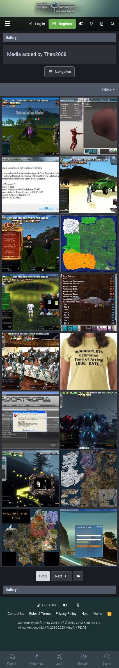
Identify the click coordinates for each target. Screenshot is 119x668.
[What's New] (101, 24)
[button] (7, 24)
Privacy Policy (66, 614)
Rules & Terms (40, 614)
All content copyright (52, 627)
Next (61, 576)
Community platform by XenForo (59, 623)
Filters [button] (107, 89)
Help (84, 614)
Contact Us (16, 614)
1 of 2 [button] (43, 576)
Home (97, 614)
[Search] (112, 24)
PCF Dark (46, 605)
